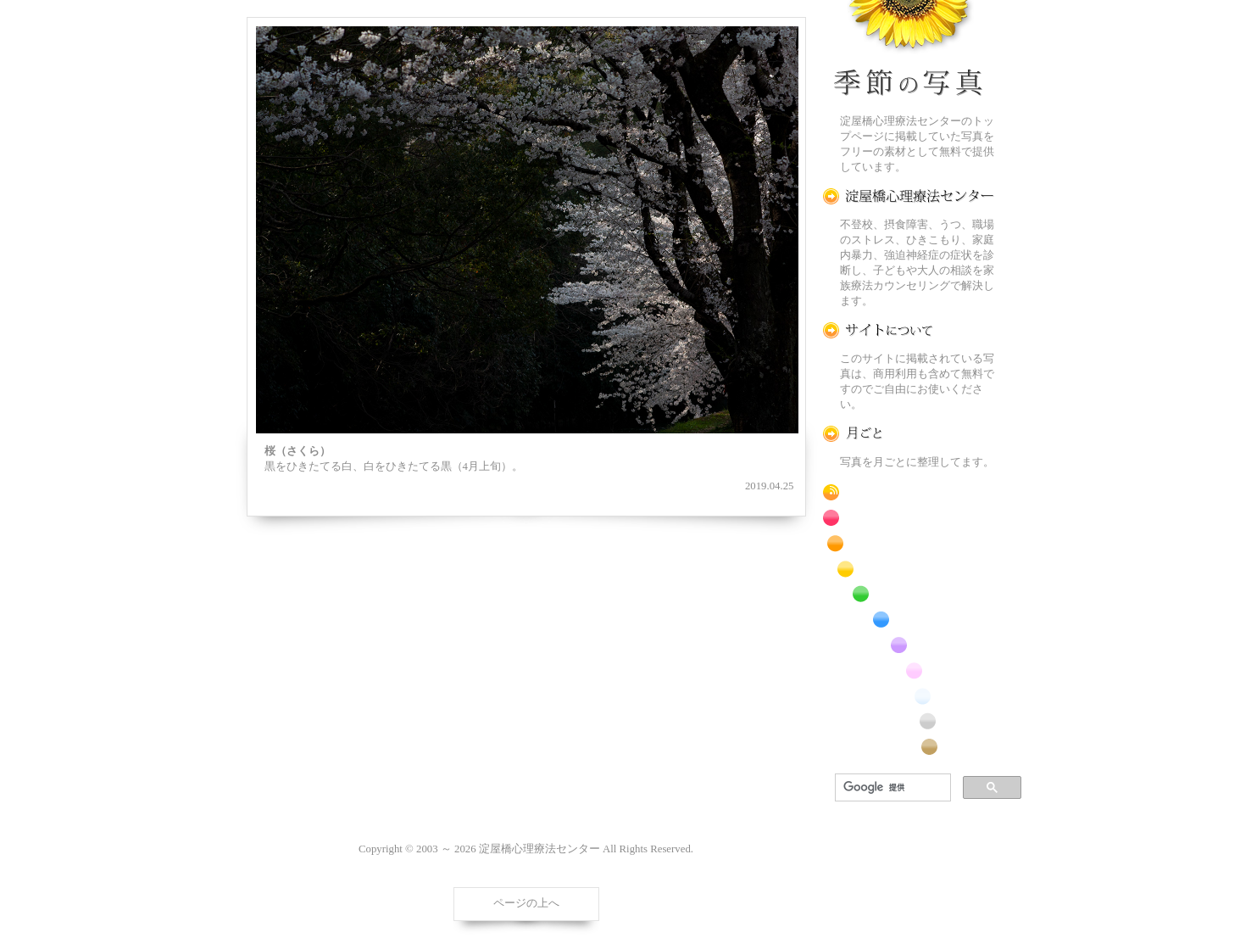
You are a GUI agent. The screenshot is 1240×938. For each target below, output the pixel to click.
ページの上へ (526, 903)
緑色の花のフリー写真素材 (908, 594)
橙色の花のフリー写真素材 (908, 543)
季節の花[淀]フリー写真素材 (908, 51)
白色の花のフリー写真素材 (908, 695)
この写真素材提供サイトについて (908, 330)
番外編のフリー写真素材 (908, 746)
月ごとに (908, 433)
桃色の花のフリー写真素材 (908, 670)
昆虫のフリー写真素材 (908, 721)
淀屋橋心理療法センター (908, 196)
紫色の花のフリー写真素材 (908, 645)
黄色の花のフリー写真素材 (908, 568)
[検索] (891, 788)
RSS (908, 492)
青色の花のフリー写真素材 (908, 619)
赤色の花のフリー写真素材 (908, 517)
